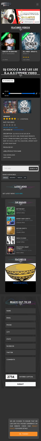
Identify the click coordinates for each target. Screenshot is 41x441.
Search (33, 169)
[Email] (20, 318)
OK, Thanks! (23, 434)
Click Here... (19, 194)
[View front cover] (10, 106)
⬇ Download (8, 81)
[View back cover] (24, 106)
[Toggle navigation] (37, 4)
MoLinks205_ (20, 283)
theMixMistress (18, 130)
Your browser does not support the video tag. (20, 88)
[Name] (20, 310)
